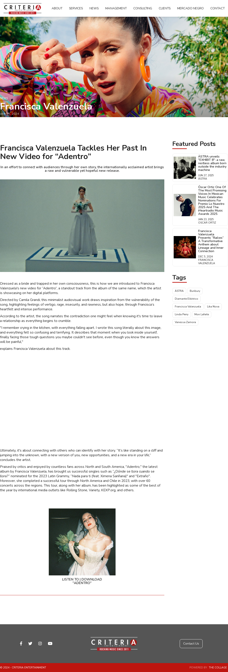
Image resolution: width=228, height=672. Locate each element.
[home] (22, 8)
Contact (217, 8)
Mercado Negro (190, 8)
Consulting (142, 8)
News (94, 8)
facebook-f (21, 643)
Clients (165, 8)
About (57, 8)
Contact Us (191, 643)
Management (116, 8)
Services (76, 8)
